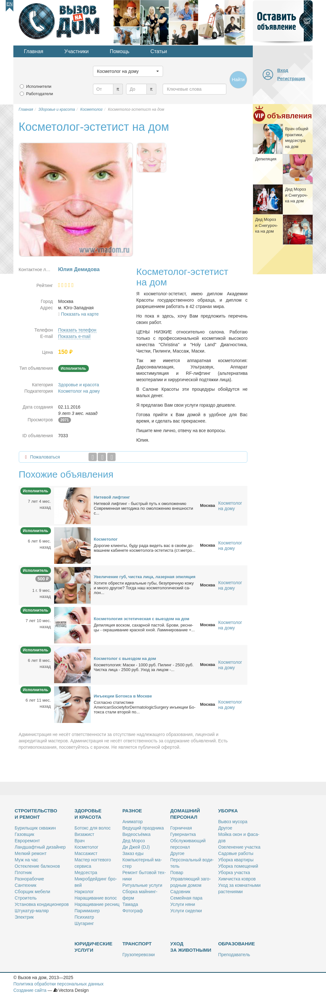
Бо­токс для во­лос (92, 827)
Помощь (120, 51)
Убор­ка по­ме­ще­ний (238, 866)
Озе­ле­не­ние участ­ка (239, 847)
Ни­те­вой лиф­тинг (112, 497)
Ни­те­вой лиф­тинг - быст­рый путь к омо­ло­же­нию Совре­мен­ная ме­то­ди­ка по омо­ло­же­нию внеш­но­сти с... (143, 508)
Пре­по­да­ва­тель (234, 954)
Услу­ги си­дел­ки (186, 910)
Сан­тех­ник (25, 885)
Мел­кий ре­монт (30, 853)
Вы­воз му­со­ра (232, 821)
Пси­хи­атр (84, 917)
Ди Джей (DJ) (136, 847)
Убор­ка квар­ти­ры (235, 859)
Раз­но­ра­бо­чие (29, 878)
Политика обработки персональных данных (58, 983)
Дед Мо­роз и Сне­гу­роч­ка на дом (296, 195)
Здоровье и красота (78, 384)
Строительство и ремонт (36, 814)
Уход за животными (190, 947)
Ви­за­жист (84, 834)
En (9, 3)
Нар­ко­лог (84, 891)
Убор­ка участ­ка (234, 872)
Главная (33, 51)
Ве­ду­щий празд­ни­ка (143, 827)
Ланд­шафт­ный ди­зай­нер (40, 847)
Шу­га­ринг (84, 923)
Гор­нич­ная (181, 827)
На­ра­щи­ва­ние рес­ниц (96, 904)
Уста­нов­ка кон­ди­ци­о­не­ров (42, 904)
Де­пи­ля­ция (265, 159)
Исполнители (38, 86)
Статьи (159, 51)
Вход (282, 70)
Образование (236, 943)
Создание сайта (29, 990)
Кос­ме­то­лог (106, 539)
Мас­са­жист (85, 853)
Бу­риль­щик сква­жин (35, 827)
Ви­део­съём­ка (136, 834)
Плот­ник (23, 872)
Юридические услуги (93, 947)
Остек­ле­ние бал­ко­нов (37, 866)
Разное (132, 810)
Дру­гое (177, 853)
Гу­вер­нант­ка (183, 834)
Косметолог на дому (79, 391)
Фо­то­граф (132, 910)
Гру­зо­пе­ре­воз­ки (138, 954)
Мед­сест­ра (85, 872)
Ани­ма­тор (132, 821)
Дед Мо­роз (133, 840)
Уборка (228, 810)
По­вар (176, 872)
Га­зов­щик (24, 834)
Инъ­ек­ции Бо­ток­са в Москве (123, 696)
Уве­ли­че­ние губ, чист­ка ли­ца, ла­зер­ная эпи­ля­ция (144, 576)
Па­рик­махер (87, 910)
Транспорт (137, 943)
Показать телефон (77, 330)
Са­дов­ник (180, 891)
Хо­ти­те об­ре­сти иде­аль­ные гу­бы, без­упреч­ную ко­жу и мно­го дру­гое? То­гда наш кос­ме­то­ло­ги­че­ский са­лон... (144, 588)
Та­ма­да (130, 904)
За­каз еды (132, 853)
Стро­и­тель (26, 897)
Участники (76, 51)
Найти (238, 79)
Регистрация (291, 78)
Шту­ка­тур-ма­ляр (32, 910)
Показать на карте (80, 314)
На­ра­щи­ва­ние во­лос (95, 897)
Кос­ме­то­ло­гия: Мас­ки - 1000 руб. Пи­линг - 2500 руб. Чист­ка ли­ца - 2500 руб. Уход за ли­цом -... (144, 667)
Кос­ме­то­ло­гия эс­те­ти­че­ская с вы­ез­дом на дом (141, 618)
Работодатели (39, 93)
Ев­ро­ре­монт (27, 840)
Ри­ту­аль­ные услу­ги (142, 885)
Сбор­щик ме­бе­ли (32, 891)
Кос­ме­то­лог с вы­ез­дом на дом (125, 658)
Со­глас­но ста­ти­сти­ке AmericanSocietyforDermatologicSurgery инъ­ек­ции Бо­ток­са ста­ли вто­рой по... (145, 707)
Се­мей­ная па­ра (186, 897)
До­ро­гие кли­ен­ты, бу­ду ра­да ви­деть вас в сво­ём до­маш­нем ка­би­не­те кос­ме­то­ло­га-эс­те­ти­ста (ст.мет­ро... (144, 548)
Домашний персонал (185, 814)
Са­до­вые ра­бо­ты (235, 853)
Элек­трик (24, 917)
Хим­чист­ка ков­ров (237, 878)
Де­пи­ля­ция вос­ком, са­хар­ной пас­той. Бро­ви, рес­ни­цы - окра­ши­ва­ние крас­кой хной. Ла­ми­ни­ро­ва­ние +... (144, 627)
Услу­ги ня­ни (182, 904)
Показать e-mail (74, 336)
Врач (79, 840)
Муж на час (26, 859)
